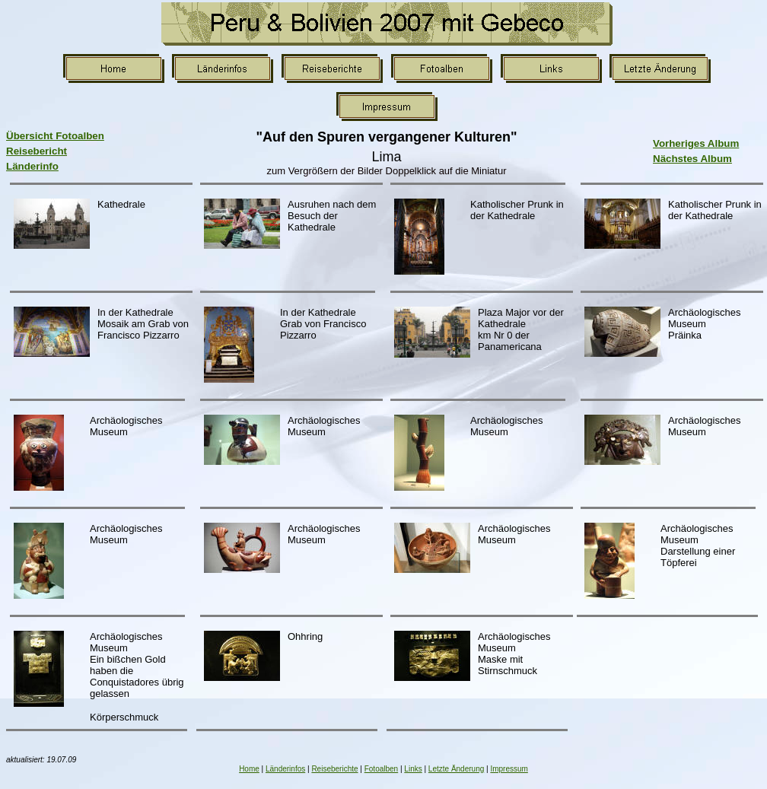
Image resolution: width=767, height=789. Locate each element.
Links (413, 769)
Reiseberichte (334, 769)
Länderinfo (32, 166)
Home (249, 769)
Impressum (508, 769)
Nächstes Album (692, 158)
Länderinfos (285, 769)
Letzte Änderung (456, 769)
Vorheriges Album (696, 143)
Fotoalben (381, 769)
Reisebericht (36, 151)
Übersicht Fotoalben (55, 136)
